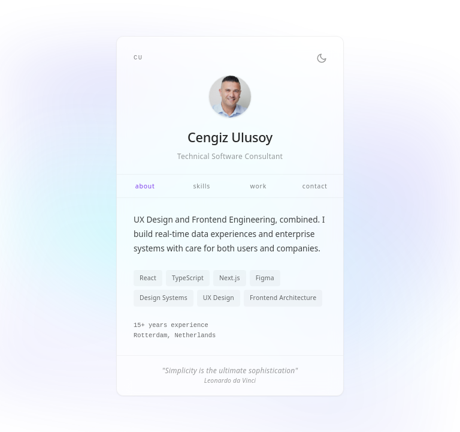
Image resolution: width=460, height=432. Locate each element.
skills (201, 186)
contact (315, 186)
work (258, 186)
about (145, 186)
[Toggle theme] (321, 58)
